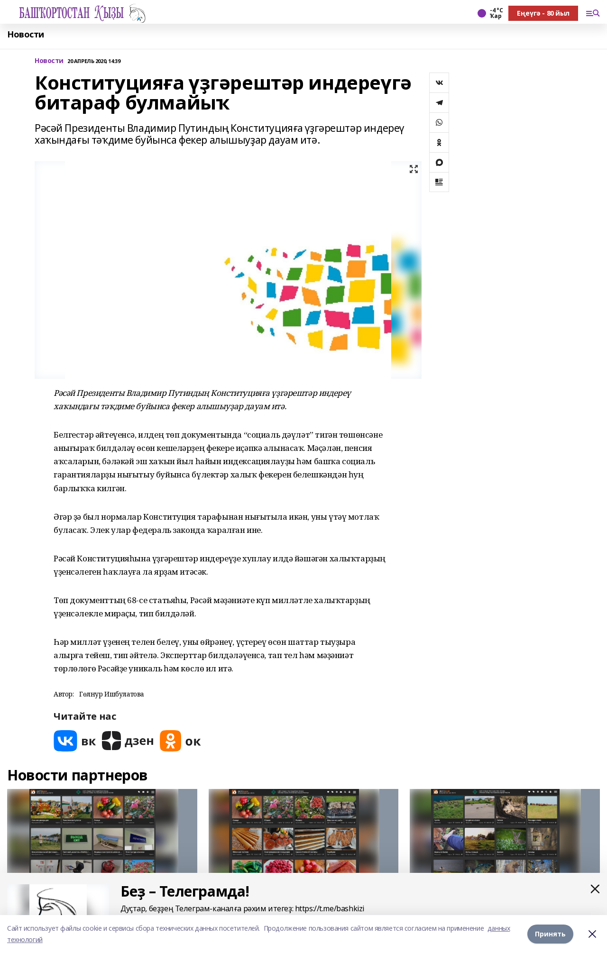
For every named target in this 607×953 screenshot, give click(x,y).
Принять (550, 933)
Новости (25, 34)
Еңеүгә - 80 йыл (543, 13)
